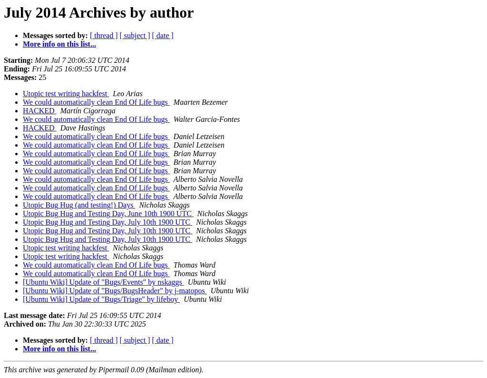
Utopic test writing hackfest (66, 94)
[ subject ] (135, 35)
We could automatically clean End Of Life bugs (96, 102)
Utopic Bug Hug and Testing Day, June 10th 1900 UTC (108, 213)
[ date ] (163, 35)
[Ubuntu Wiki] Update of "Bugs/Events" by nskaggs (103, 282)
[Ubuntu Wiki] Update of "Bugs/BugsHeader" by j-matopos (115, 291)
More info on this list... (59, 44)
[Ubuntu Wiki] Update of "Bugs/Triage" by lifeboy (101, 299)
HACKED (40, 111)
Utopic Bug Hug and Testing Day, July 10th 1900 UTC (107, 222)
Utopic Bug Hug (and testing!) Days (79, 205)
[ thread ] (104, 35)
